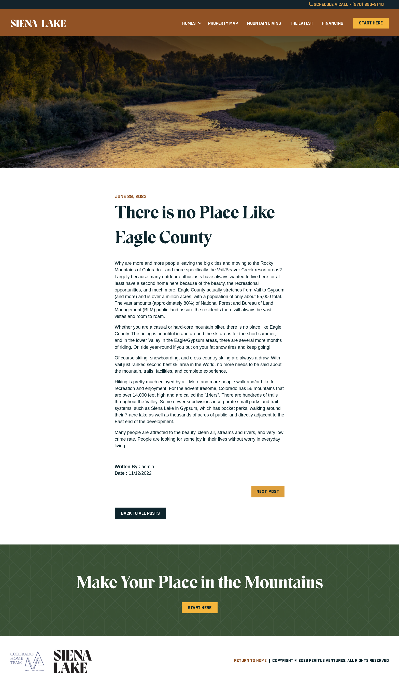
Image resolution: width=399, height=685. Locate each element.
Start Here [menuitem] (371, 23)
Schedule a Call (328, 4)
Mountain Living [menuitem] (264, 23)
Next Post (267, 491)
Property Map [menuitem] (223, 23)
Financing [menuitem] (332, 23)
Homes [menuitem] (189, 23)
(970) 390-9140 (368, 4)
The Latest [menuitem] (301, 23)
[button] (200, 23)
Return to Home (250, 660)
